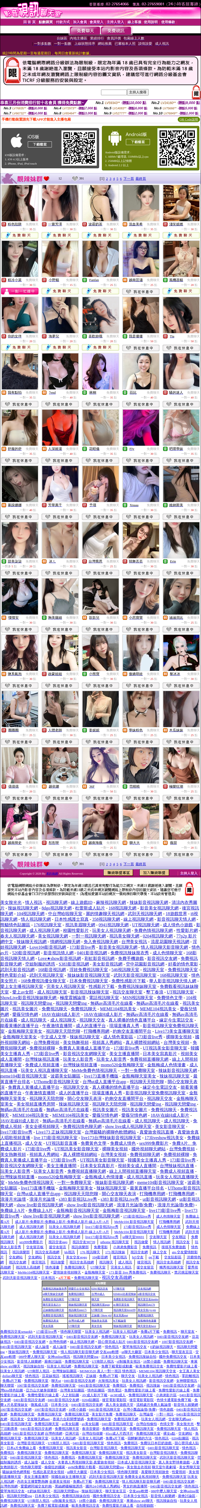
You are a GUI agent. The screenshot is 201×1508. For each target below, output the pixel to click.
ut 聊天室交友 (121, 1304)
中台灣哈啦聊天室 (65, 913)
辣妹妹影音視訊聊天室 (88, 975)
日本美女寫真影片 (160, 1053)
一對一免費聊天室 (138, 1070)
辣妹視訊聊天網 (23, 908)
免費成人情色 (123, 1143)
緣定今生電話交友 (176, 1020)
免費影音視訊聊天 (53, 1299)
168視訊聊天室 (174, 975)
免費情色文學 (170, 997)
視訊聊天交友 (92, 1020)
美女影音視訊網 (107, 964)
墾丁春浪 (154, 992)
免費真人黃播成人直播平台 (84, 1048)
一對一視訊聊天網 (89, 936)
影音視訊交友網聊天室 (84, 1053)
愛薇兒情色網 (25, 1014)
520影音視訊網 (26, 953)
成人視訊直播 (139, 1177)
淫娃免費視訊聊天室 (88, 969)
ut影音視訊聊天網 (159, 1199)
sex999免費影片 (153, 1143)
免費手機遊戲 (131, 958)
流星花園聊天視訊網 (170, 941)
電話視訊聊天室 (104, 997)
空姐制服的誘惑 (40, 964)
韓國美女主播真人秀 (147, 1160)
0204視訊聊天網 (158, 936)
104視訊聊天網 (30, 913)
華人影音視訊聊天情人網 (172, 981)
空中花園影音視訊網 (145, 964)
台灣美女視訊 (134, 941)
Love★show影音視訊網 (59, 958)
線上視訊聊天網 (138, 919)
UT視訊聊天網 (145, 925)
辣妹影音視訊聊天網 (149, 902)
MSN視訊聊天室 (138, 997)
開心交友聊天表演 (84, 1098)
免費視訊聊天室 (183, 969)
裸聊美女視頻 (179, 1037)
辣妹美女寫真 (99, 1320)
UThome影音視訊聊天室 (56, 1081)
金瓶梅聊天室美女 (25, 1031)
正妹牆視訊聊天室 (53, 1309)
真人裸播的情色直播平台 (132, 1020)
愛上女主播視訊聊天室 (21, 986)
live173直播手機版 (101, 1076)
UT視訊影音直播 (61, 1143)
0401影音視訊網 (92, 953)
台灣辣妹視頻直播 (80, 1065)
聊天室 (95, 1299)
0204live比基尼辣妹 (124, 1293)
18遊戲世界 (176, 913)
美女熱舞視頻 (76, 1042)
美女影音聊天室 (170, 1126)
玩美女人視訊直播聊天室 (44, 1070)
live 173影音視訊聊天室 (56, 1137)
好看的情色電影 (183, 964)
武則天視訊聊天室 (46, 975)
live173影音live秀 (16, 1132)
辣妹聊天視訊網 (32, 941)
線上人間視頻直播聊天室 (132, 1171)
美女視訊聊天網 (53, 936)
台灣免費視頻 (46, 1042)
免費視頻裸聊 (42, 1048)
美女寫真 (48, 1326)
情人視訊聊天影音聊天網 (164, 947)
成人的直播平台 (91, 1025)
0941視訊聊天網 (114, 925)
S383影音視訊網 (74, 964)
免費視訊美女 (51, 1320)
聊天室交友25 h (52, 1304)
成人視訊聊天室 (52, 992)
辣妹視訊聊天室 (85, 1037)
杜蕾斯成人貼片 (90, 908)
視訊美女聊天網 (124, 936)
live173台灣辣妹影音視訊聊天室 (111, 1137)
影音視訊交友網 (162, 958)
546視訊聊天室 (125, 969)
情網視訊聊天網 (65, 941)
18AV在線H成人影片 (61, 1014)
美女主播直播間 (124, 1053)
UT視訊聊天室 (180, 992)
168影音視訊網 (52, 969)
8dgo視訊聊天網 (57, 908)
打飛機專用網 (96, 1031)
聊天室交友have (147, 1326)
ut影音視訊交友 (147, 1293)
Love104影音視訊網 (47, 947)
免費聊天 (32, 224)
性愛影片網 (187, 930)
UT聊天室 (119, 1288)
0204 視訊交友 (99, 1288)
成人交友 (33, 1143)
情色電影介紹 (13, 975)
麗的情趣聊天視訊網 (105, 913)
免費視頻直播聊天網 (149, 1059)
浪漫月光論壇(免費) (135, 1205)
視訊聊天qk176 (146, 1304)
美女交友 (96, 1326)
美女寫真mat (120, 1315)
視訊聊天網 (56, 902)
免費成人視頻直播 (42, 1065)
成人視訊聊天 (34, 1020)
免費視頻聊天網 (145, 1154)
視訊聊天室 (153, 969)
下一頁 (128, 179)
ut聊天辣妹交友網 (53, 1293)
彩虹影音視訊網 (99, 958)
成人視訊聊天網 (44, 930)
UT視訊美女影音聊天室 (165, 1048)
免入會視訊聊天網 (101, 941)
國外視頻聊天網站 (149, 1149)
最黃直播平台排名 (147, 1188)
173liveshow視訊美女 (164, 1137)
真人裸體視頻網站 (143, 1042)
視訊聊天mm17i (77, 1309)
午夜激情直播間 (57, 1025)
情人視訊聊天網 (36, 919)
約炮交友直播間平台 (132, 1031)
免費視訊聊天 (54, 1009)
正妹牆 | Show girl (101, 1315)
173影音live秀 (82, 947)
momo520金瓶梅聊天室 (122, 1065)
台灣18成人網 (76, 1320)
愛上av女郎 (22, 992)
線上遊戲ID (81, 902)
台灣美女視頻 (176, 1042)
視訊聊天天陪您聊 (63, 1031)
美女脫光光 (11, 902)
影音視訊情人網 (59, 953)
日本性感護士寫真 (72, 919)
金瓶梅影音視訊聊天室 (77, 1210)
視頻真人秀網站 (107, 1042)
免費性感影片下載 (128, 981)
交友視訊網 (144, 1288)
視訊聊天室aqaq (100, 1304)
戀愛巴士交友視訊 (79, 1288)
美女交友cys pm (147, 1309)
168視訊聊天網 (122, 908)
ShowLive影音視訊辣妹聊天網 (28, 997)
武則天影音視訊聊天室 (135, 975)
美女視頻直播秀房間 (36, 1104)
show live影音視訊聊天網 (40, 1205)
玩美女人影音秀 (78, 1059)
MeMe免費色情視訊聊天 (94, 1070)
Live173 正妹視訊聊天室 (58, 1132)
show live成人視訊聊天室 (128, 1126)
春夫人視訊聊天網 (17, 936)
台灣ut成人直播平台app (104, 1081)
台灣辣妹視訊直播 (42, 1059)
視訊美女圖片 (25, 1009)
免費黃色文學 (93, 1143)
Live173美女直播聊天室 (177, 1031)
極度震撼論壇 (73, 997)
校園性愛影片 (76, 930)
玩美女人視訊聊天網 (111, 930)
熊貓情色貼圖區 (15, 925)
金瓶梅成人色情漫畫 (166, 1065)
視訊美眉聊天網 (80, 925)
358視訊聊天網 (106, 919)
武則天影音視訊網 (17, 969)
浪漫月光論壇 (13, 1199)
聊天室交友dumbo (148, 1299)
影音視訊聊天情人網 (176, 919)
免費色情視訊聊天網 (153, 930)
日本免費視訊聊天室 (88, 981)
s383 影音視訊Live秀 (78, 1199)
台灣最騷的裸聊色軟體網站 (110, 1132)
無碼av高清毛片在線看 (111, 1003)
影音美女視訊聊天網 (159, 908)
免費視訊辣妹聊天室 (137, 986)
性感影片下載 (101, 986)
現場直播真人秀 (124, 1025)
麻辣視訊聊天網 (111, 902)
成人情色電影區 (118, 1037)
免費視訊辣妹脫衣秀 (129, 953)
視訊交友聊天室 (127, 992)
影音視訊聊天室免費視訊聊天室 (155, 1093)
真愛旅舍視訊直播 (157, 1132)
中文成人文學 (53, 1037)
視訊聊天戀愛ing (37, 1003)
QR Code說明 (189, 119)
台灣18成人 (98, 1293)
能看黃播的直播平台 (19, 1025)
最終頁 (141, 179)
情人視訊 (33, 902)
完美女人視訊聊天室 (66, 986)
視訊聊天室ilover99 (124, 1309)
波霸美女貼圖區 (65, 1076)
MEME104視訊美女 (118, 1009)
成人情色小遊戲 (178, 925)
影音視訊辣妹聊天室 (90, 992)
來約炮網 (52, 873)
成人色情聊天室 (168, 953)
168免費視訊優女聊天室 (43, 981)
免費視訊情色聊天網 (82, 1126)
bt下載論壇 (119, 1320)
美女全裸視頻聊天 (42, 1126)
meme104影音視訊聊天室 (23, 1076)
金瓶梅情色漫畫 (147, 1320)
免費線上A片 (12, 1210)
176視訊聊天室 (47, 925)
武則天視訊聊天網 (145, 913)
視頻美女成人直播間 (137, 1165)
